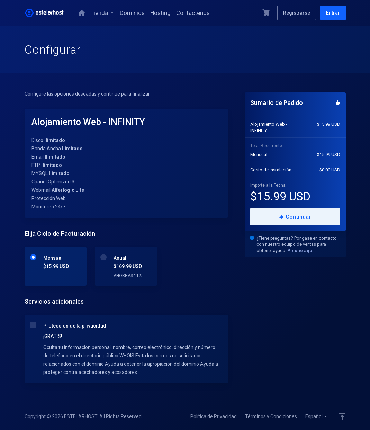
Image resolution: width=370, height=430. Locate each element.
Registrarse (296, 13)
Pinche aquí (300, 250)
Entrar (333, 13)
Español (316, 416)
